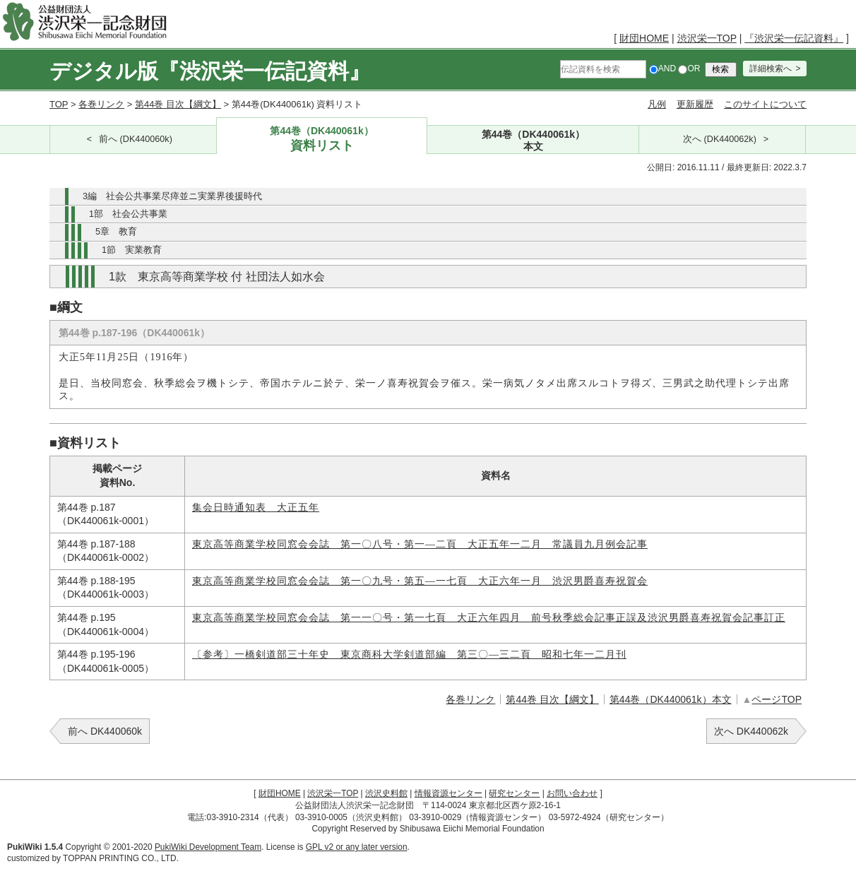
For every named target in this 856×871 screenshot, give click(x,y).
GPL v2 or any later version (357, 847)
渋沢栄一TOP (707, 38)
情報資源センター (448, 793)
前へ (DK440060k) (135, 139)
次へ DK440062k (751, 731)
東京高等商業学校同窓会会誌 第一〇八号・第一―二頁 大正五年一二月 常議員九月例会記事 (420, 544)
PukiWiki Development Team (208, 847)
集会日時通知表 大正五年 (255, 507)
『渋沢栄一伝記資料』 (793, 38)
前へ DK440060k (105, 731)
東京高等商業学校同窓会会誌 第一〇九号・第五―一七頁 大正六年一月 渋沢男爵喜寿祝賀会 (420, 581)
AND (662, 68)
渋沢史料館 (386, 793)
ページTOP (776, 699)
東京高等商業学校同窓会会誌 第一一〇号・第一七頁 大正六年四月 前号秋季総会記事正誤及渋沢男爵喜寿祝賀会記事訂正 (488, 617)
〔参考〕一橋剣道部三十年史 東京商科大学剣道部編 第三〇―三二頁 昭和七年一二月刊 (409, 654)
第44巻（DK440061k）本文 (671, 699)
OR (689, 68)
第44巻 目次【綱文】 (178, 104)
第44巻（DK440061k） (322, 139)
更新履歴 (695, 104)
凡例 (657, 104)
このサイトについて (765, 104)
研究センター (514, 793)
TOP (58, 104)
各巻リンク (101, 104)
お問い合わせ (572, 793)
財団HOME (644, 38)
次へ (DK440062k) (719, 139)
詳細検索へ (770, 68)
